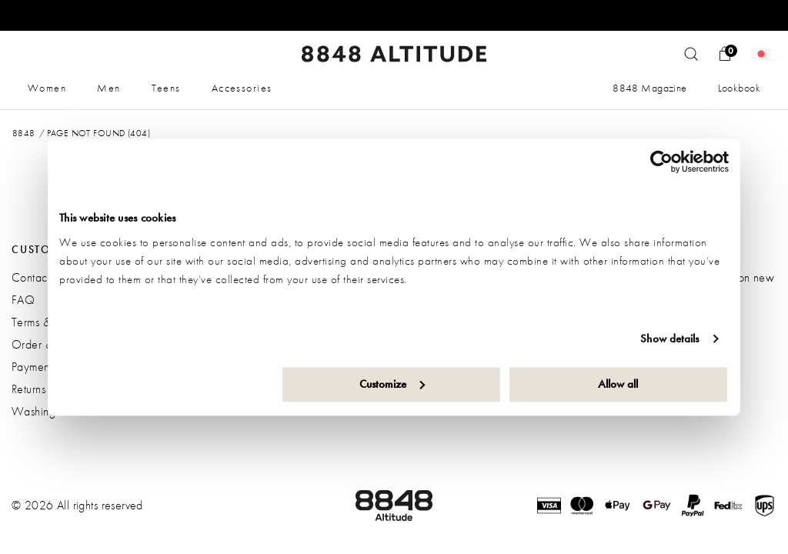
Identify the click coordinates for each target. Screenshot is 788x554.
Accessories (242, 88)
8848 (23, 133)
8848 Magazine (649, 88)
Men (108, 88)
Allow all (618, 384)
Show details (669, 338)
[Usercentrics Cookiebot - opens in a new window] (661, 161)
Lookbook (739, 88)
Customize (392, 384)
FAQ (23, 300)
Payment (32, 367)
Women (47, 88)
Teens (166, 88)
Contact (31, 277)
